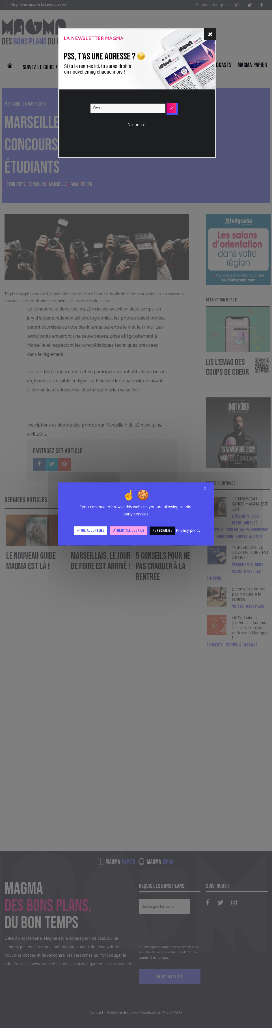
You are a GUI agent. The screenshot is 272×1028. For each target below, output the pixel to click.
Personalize (162, 530)
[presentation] (133, 126)
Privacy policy (188, 530)
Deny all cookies (128, 530)
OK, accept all (90, 530)
